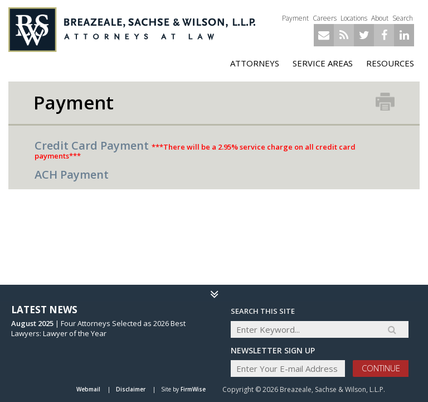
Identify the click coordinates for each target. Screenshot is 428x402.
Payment (295, 18)
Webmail (88, 389)
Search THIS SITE (263, 311)
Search (402, 18)
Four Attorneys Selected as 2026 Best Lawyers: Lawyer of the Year (98, 328)
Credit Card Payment (92, 145)
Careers (325, 18)
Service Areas (323, 63)
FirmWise (193, 389)
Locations (354, 18)
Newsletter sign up (273, 350)
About (379, 18)
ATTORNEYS (254, 63)
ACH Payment (72, 174)
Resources (390, 63)
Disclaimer (130, 389)
